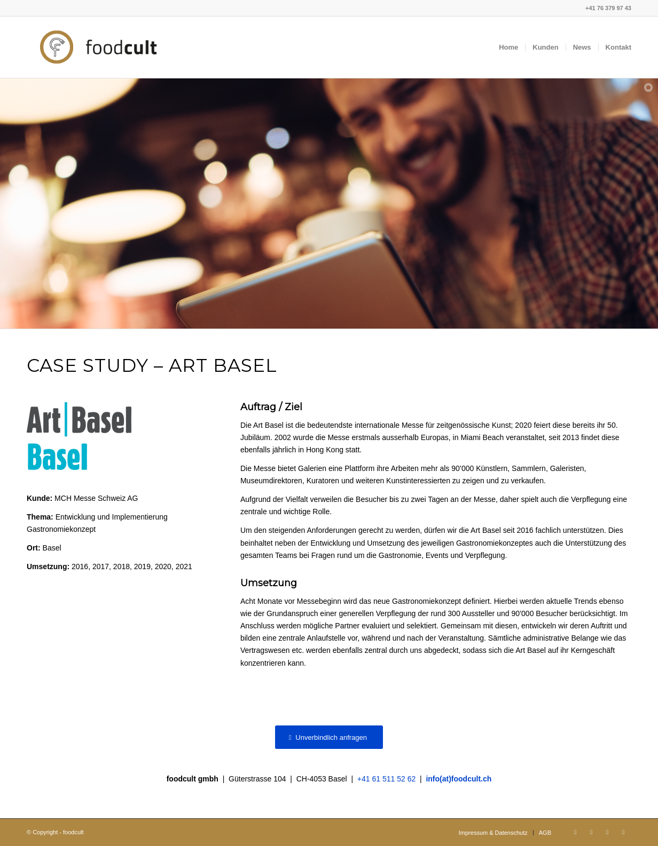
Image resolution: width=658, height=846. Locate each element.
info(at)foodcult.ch (458, 779)
